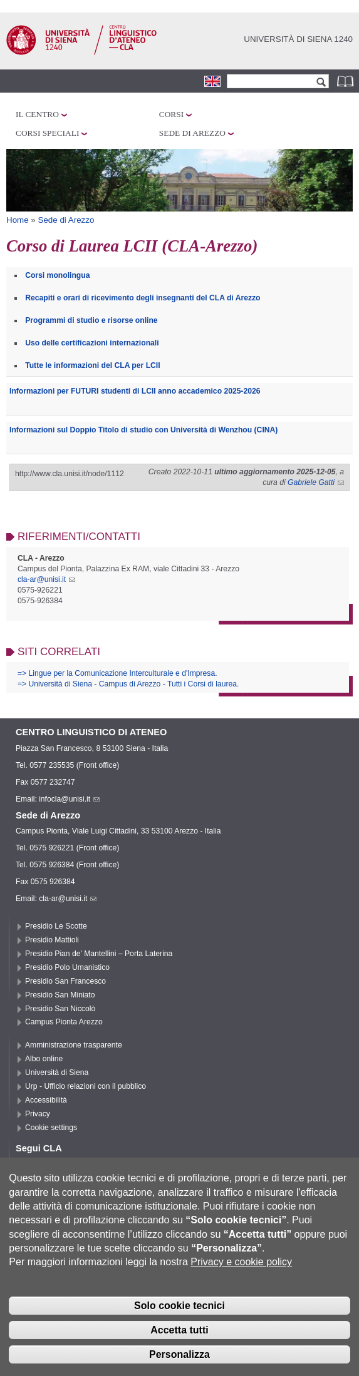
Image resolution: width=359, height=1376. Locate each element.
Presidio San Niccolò (60, 1008)
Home (17, 220)
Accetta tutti (179, 1348)
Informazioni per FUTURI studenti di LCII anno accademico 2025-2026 (135, 391)
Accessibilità (46, 1100)
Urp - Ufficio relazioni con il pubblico (85, 1086)
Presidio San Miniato (60, 995)
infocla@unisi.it (69, 799)
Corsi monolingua (57, 275)
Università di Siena (56, 1072)
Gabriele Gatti (316, 482)
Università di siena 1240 (298, 39)
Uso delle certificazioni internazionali (92, 343)
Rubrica (346, 81)
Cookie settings (51, 1127)
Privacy (37, 1113)
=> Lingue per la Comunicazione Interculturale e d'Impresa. (117, 673)
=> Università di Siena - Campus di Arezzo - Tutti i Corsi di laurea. (128, 684)
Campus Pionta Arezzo (64, 1021)
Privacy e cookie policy (241, 1281)
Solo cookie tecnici (179, 1324)
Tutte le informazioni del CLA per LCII (92, 365)
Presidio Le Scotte (56, 926)
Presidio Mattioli (52, 939)
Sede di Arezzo (192, 133)
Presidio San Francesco (65, 981)
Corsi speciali (47, 133)
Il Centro (37, 114)
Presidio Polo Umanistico (67, 967)
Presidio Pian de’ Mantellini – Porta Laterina (98, 953)
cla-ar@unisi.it (46, 579)
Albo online (44, 1058)
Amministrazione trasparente (73, 1045)
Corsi (171, 114)
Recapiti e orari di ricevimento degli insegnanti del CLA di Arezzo (142, 297)
